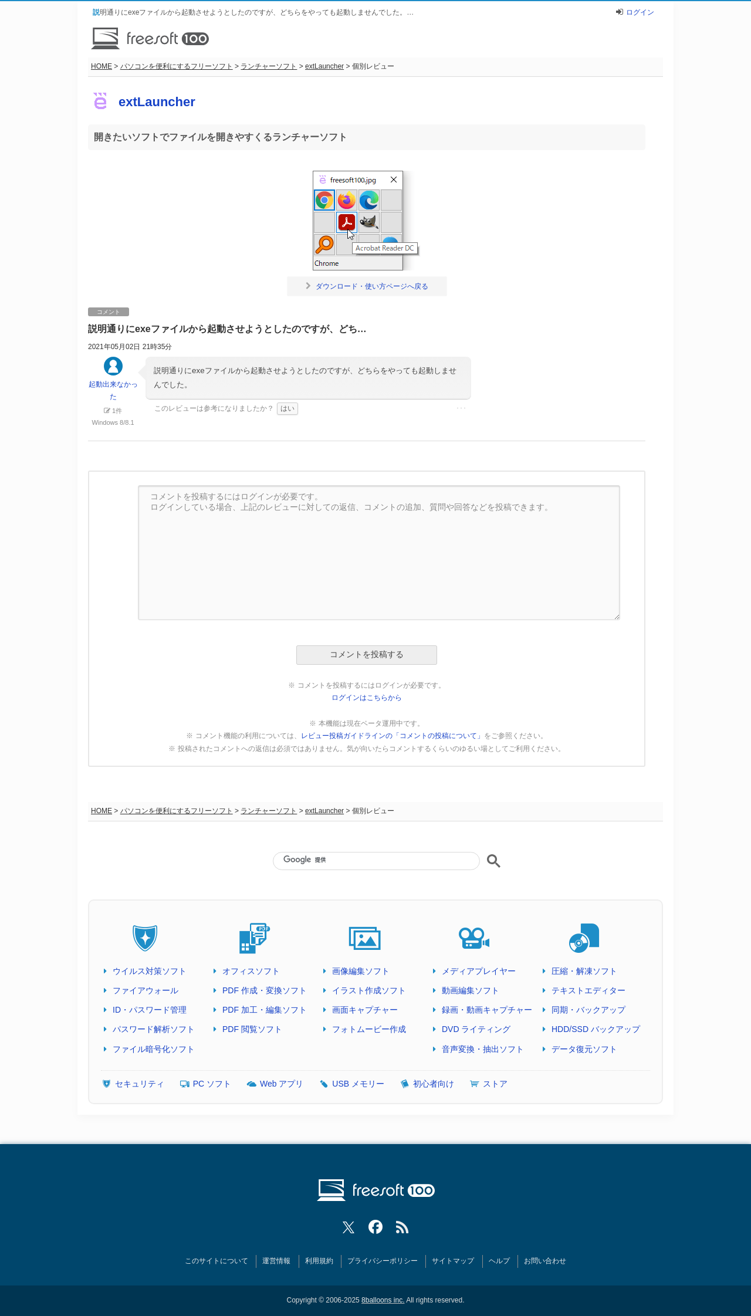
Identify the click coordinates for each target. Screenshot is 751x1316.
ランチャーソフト (269, 66)
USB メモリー (358, 1083)
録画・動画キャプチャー (487, 1009)
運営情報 (276, 1261)
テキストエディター (588, 990)
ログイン (640, 12)
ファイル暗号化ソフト (154, 1049)
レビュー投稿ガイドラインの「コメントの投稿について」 (392, 736)
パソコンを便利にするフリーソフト (176, 66)
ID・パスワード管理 (150, 1009)
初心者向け (433, 1083)
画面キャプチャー (365, 1009)
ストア (495, 1083)
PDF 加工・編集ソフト (264, 1009)
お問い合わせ (545, 1261)
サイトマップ (453, 1261)
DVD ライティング (476, 1029)
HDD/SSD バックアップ (596, 1029)
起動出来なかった (113, 384)
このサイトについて (216, 1261)
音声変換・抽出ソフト (483, 1049)
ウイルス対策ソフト (150, 971)
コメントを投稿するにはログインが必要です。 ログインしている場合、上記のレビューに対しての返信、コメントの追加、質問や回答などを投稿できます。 (379, 552)
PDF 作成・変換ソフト (264, 990)
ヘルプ (499, 1261)
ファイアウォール (145, 990)
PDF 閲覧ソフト (252, 1029)
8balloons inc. (382, 1300)
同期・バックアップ (588, 1009)
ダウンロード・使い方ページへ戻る (367, 286)
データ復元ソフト (584, 1049)
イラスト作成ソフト (369, 990)
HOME (101, 66)
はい (287, 408)
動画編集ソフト (470, 990)
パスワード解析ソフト (154, 1029)
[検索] (376, 860)
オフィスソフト (251, 971)
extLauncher (324, 66)
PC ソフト (212, 1083)
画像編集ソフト (361, 971)
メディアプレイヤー (479, 971)
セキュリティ (139, 1083)
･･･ (461, 408)
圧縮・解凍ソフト (584, 971)
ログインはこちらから (366, 697)
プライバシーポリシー (382, 1261)
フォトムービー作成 (369, 1029)
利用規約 (319, 1261)
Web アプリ (281, 1083)
